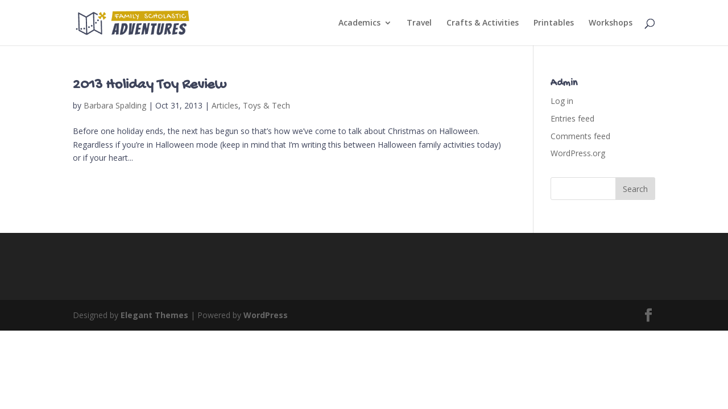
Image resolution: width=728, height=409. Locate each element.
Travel (419, 23)
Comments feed (580, 136)
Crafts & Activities (482, 23)
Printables (553, 23)
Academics (359, 23)
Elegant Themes (154, 315)
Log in (562, 100)
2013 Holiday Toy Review (149, 85)
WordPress (265, 315)
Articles (225, 105)
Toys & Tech (266, 105)
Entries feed (572, 118)
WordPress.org (578, 153)
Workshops (610, 23)
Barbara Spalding (115, 105)
